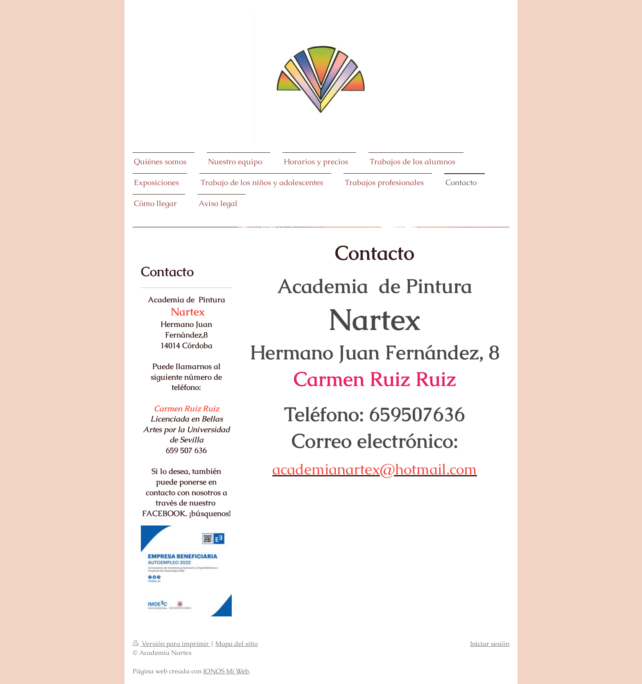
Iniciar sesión (489, 643)
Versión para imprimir (171, 643)
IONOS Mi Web (226, 671)
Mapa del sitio (236, 643)
